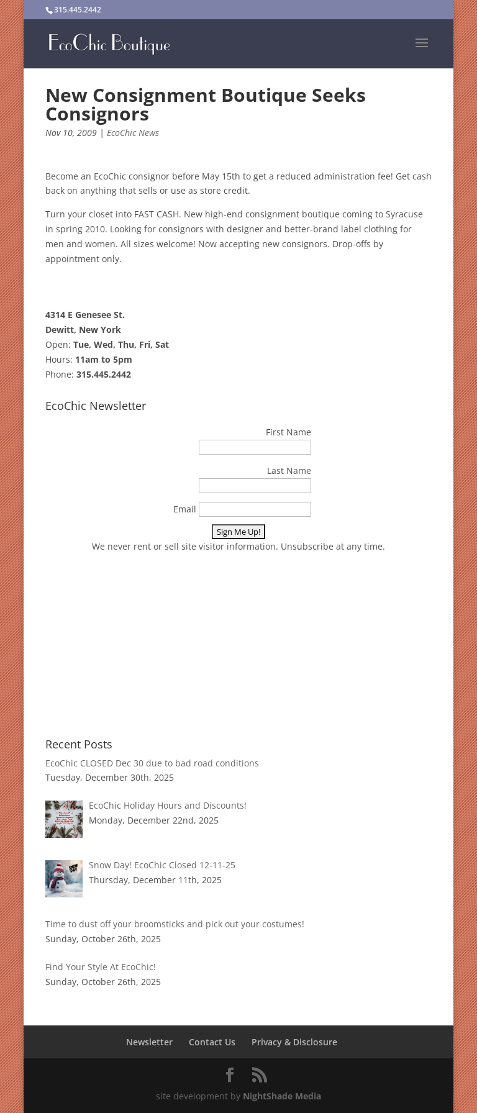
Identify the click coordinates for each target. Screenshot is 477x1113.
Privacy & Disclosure (294, 1042)
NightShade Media (282, 1096)
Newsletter (149, 1042)
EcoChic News (133, 133)
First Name (288, 432)
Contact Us (212, 1042)
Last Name (289, 470)
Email (184, 509)
